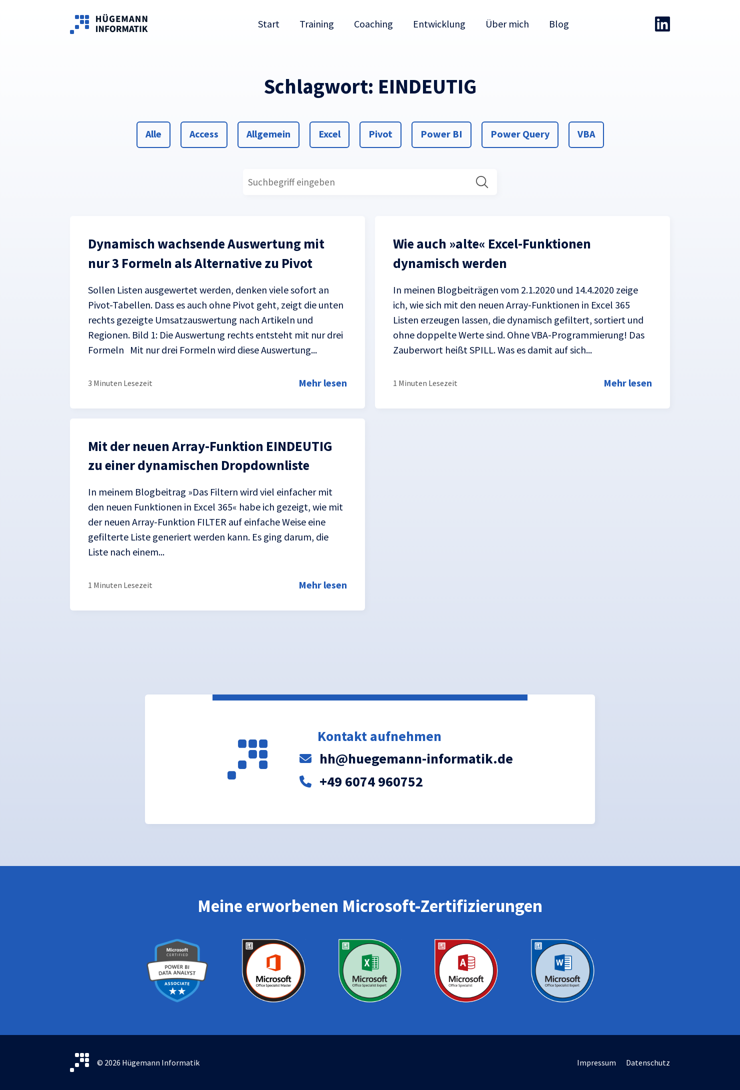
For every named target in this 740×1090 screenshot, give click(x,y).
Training (317, 24)
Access (203, 133)
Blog (559, 24)
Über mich (507, 24)
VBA (589, 133)
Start (269, 24)
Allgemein (268, 133)
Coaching (373, 24)
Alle (157, 133)
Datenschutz (648, 1063)
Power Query (520, 133)
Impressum (596, 1063)
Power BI (441, 133)
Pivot (380, 133)
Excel (330, 133)
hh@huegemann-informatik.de (416, 759)
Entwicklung (439, 24)
